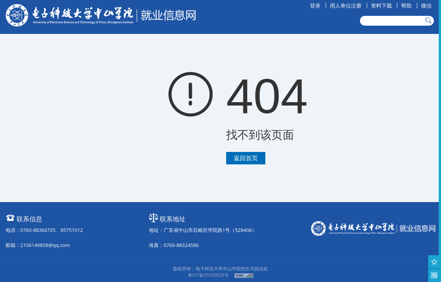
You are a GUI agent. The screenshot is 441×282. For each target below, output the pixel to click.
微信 (426, 5)
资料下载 (381, 5)
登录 (315, 5)
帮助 (406, 5)
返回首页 (246, 158)
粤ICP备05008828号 (208, 275)
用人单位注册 (345, 5)
